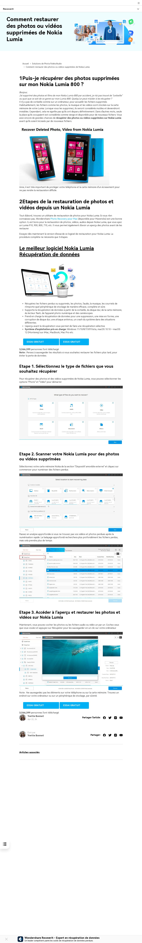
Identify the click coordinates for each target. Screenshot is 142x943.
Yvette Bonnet (36, 716)
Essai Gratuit (41, 342)
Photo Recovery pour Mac (63, 219)
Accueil (25, 64)
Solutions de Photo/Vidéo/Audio (47, 64)
